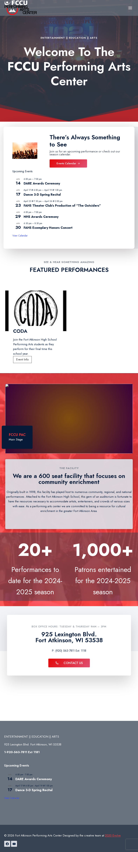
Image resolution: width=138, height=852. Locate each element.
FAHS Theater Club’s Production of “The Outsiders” (62, 205)
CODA (20, 331)
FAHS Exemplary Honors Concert (48, 227)
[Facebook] (7, 844)
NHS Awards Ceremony (41, 216)
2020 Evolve (113, 835)
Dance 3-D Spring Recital (42, 194)
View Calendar (20, 235)
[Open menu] (130, 8)
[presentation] (35, 311)
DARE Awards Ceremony (42, 183)
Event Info (23, 360)
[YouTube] (14, 844)
